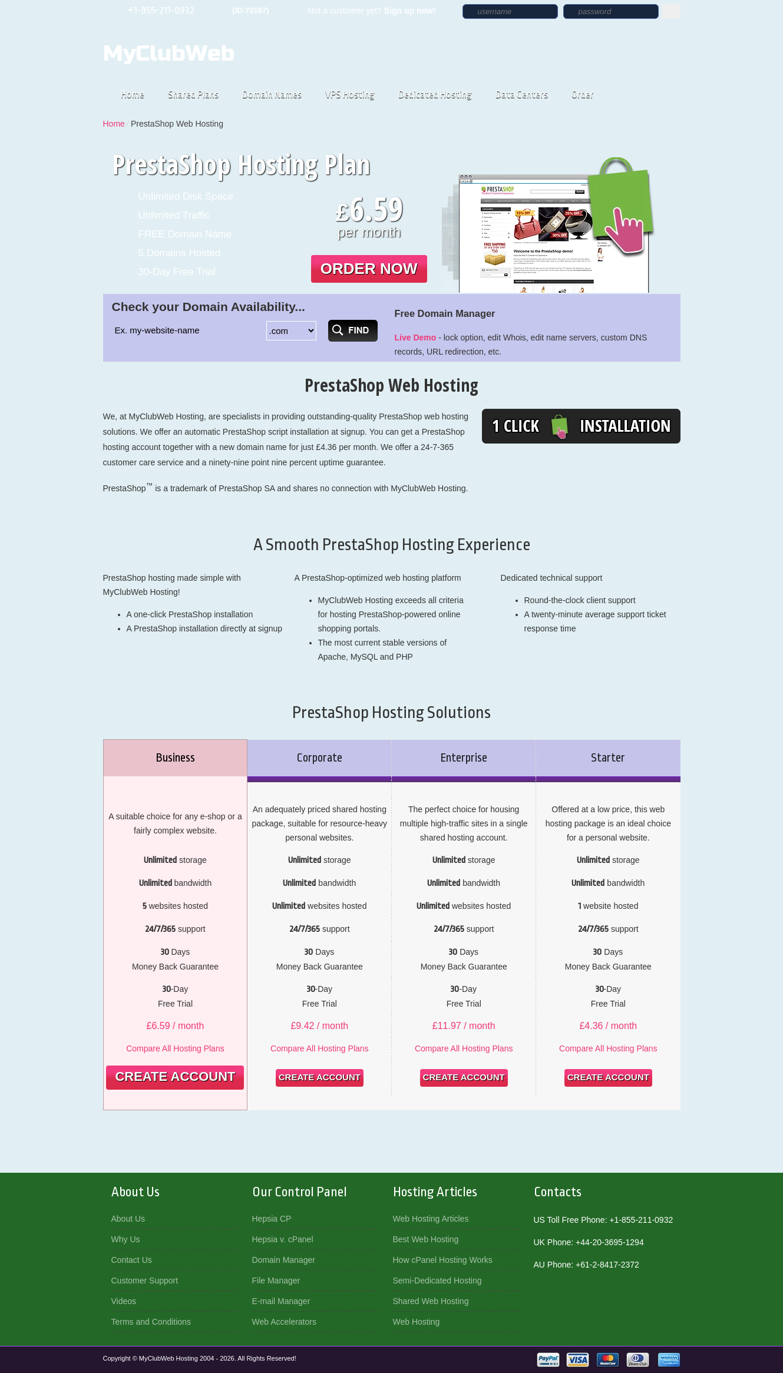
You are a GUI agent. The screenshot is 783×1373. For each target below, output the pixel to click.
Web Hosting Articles (431, 1218)
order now (369, 268)
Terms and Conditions (151, 1321)
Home (132, 94)
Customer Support (145, 1280)
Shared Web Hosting (431, 1301)
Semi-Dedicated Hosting (437, 1280)
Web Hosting (416, 1321)
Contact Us (131, 1260)
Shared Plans (193, 94)
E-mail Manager (281, 1301)
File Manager (276, 1280)
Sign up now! (410, 10)
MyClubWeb (169, 53)
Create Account (175, 1076)
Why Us (125, 1239)
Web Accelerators (284, 1321)
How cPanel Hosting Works (443, 1260)
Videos (124, 1301)
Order (582, 94)
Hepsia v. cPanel (282, 1239)
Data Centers (521, 94)
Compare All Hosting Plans (175, 1048)
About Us (128, 1218)
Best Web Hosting (426, 1239)
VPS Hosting (350, 94)
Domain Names (272, 94)
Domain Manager (283, 1260)
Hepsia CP (272, 1218)
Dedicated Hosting (435, 94)
